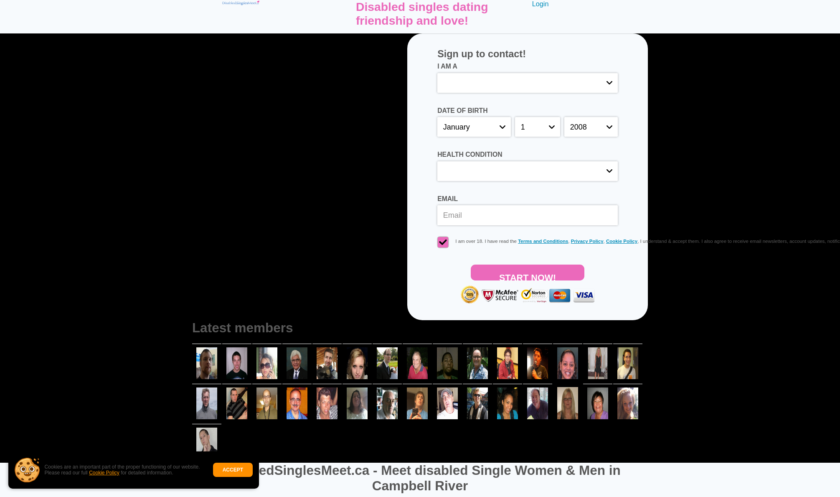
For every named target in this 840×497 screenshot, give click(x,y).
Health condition (469, 154)
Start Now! (527, 276)
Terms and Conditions (543, 241)
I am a (447, 66)
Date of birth (462, 110)
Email (447, 198)
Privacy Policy (587, 241)
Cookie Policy (104, 473)
